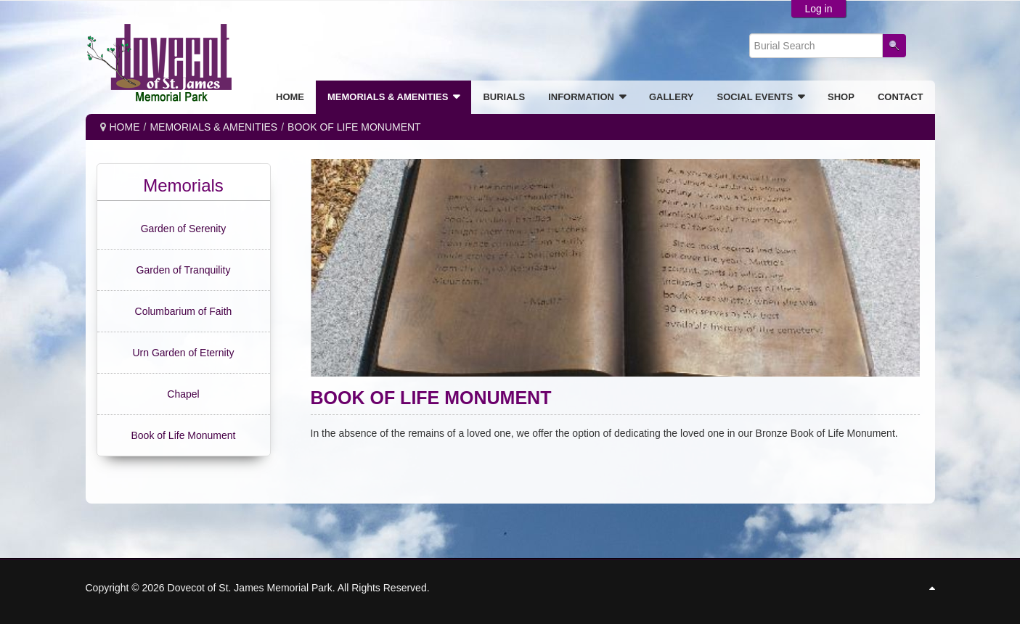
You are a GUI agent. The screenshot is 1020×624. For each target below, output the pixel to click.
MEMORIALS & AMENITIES (213, 127)
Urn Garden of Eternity (183, 352)
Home (125, 127)
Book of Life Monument (183, 435)
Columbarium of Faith (183, 311)
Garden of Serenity (184, 228)
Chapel (183, 394)
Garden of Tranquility (183, 270)
